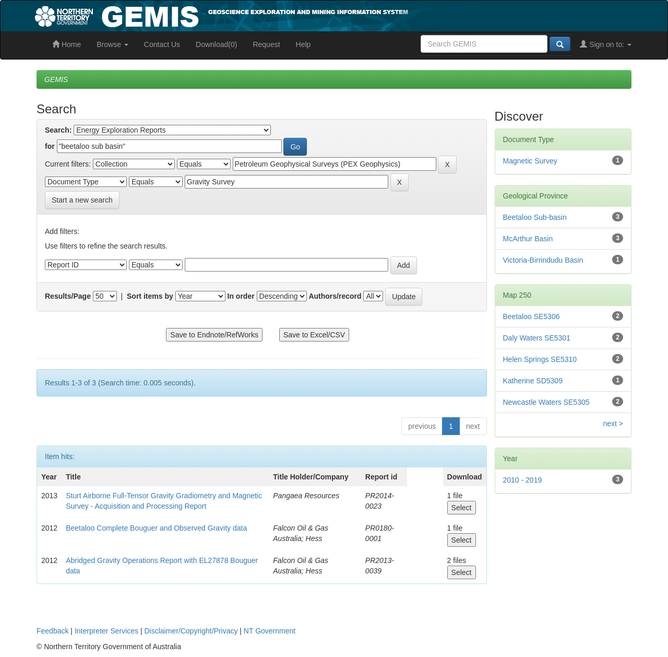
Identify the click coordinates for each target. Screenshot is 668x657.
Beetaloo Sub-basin (535, 217)
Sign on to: (605, 44)
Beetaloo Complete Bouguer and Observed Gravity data (156, 528)
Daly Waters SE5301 (536, 338)
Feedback (52, 631)
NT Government (269, 631)
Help (303, 44)
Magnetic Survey (530, 161)
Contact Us (162, 44)
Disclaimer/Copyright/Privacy (191, 631)
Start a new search (82, 200)
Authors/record (334, 296)
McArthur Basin (528, 238)
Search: (58, 130)
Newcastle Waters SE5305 (546, 402)
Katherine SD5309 (533, 381)
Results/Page (68, 296)
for (50, 146)
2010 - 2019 (522, 480)
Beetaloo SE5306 (531, 316)
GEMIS (56, 79)
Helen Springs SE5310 (540, 359)
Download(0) (216, 44)
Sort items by (150, 296)
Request (266, 44)
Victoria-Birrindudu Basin (543, 260)
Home (66, 44)
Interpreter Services (106, 631)
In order (241, 296)
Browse (112, 44)
